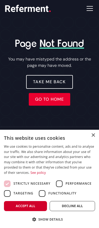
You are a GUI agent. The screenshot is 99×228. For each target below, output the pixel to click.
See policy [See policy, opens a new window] (38, 172)
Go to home (49, 99)
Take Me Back (49, 82)
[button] (88, 8)
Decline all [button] (72, 206)
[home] (28, 8)
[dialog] (49, 179)
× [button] (93, 135)
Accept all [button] (25, 206)
